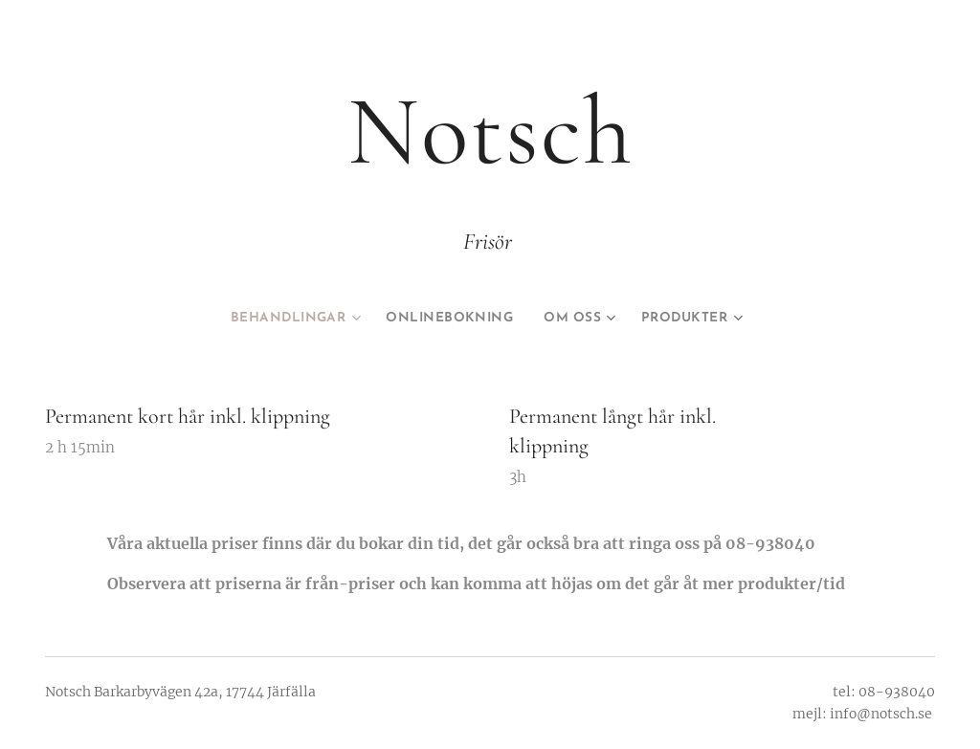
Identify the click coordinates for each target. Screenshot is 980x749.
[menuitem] (282, 318)
